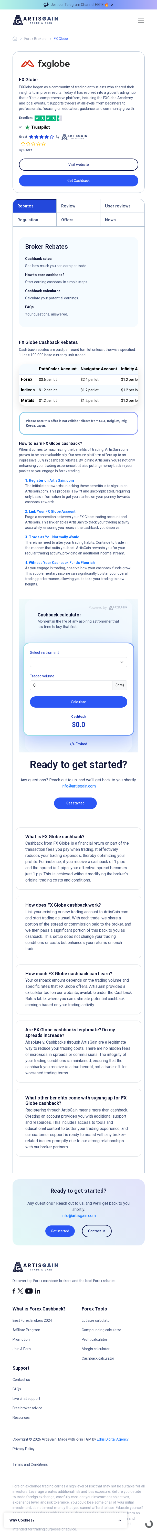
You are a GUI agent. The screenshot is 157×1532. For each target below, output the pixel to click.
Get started (75, 803)
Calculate (78, 702)
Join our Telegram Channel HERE (77, 5)
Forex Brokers (35, 39)
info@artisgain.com (78, 786)
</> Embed (78, 744)
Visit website (78, 165)
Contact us (97, 1231)
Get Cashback (78, 181)
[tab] (34, 206)
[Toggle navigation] (141, 20)
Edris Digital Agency (113, 1439)
